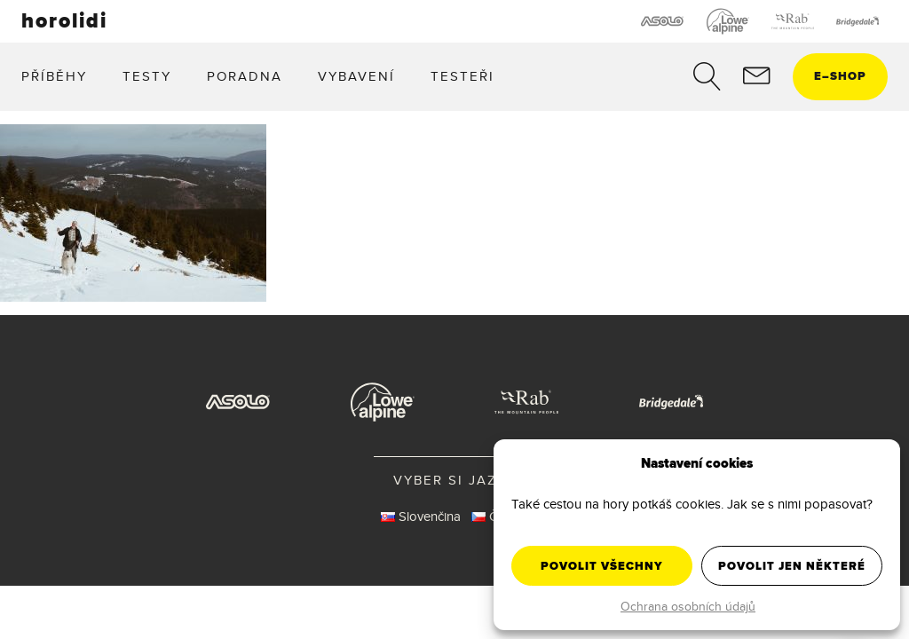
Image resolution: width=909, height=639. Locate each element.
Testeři (462, 76)
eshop (840, 75)
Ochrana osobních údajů (687, 606)
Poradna (244, 76)
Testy (147, 76)
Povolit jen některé (792, 565)
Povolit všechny (602, 565)
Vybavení (356, 76)
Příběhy (54, 76)
